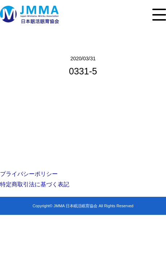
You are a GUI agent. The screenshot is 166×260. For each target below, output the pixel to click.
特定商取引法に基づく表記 (34, 184)
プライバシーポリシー (29, 174)
